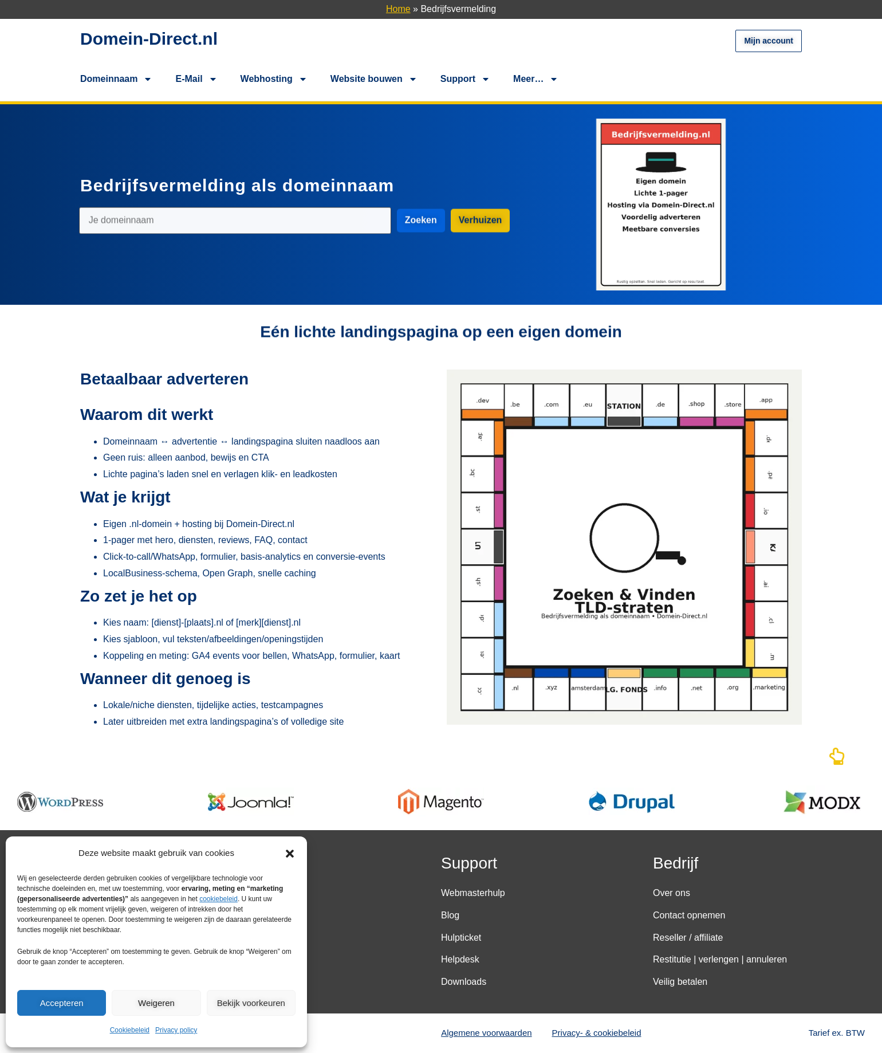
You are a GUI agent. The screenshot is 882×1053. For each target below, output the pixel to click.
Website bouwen (374, 79)
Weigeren (156, 1003)
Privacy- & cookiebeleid (596, 1033)
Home (398, 9)
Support (465, 79)
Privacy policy (176, 1030)
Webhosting (274, 79)
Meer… (535, 79)
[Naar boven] (836, 759)
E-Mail (196, 79)
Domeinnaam (116, 79)
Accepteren (62, 1003)
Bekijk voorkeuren (251, 1003)
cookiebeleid (218, 899)
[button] (290, 853)
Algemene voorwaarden (486, 1033)
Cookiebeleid (129, 1030)
